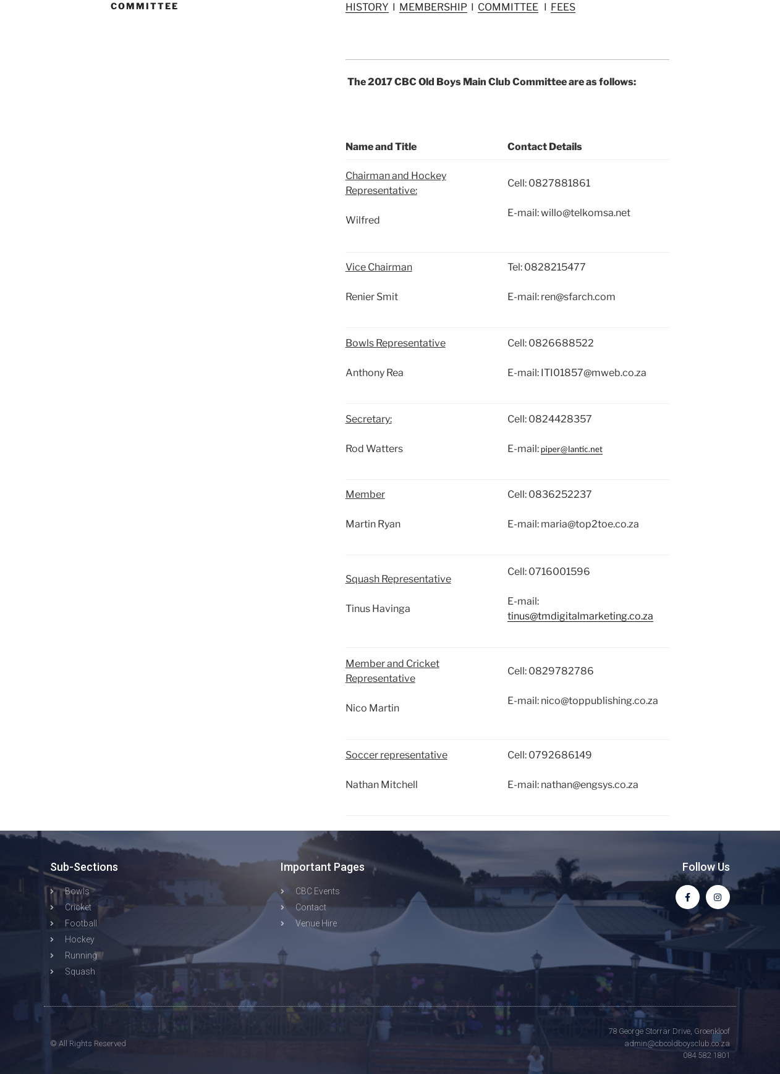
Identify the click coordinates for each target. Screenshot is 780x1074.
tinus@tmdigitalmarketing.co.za (580, 616)
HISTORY (367, 7)
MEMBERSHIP (433, 7)
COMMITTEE (508, 7)
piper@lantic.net (572, 449)
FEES (563, 7)
